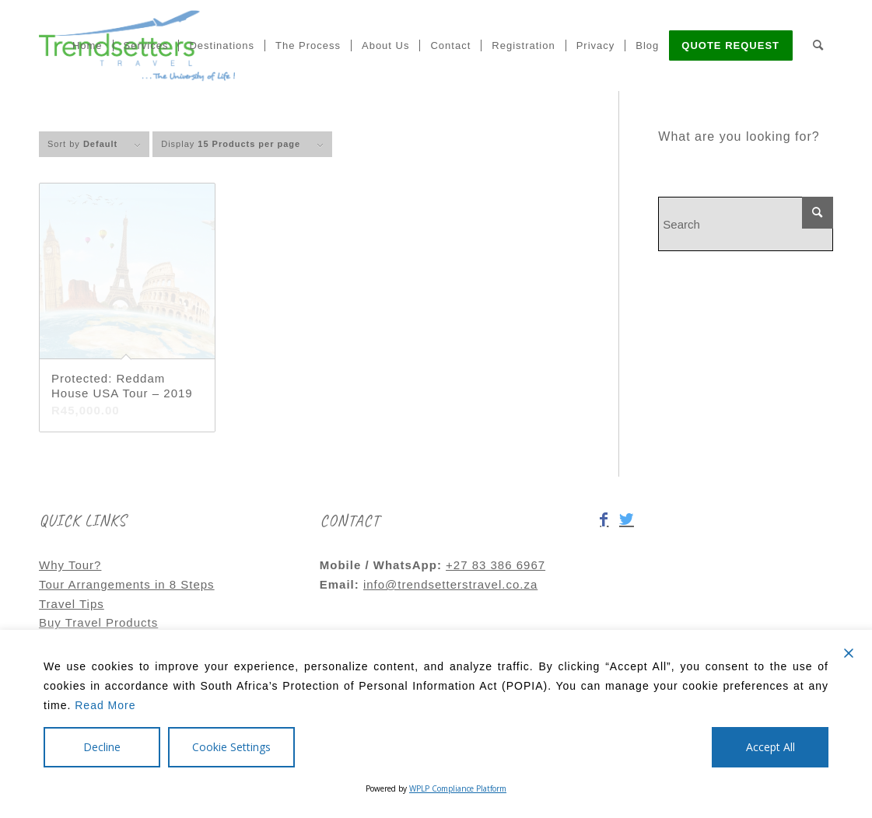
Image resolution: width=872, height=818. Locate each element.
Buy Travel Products (98, 622)
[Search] (818, 45)
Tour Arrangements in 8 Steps (127, 584)
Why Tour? (70, 565)
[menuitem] (87, 45)
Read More (105, 705)
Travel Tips (71, 603)
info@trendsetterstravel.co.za (450, 584)
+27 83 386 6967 (495, 565)
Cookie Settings (231, 746)
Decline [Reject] (102, 746)
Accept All (770, 746)
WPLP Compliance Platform (457, 788)
